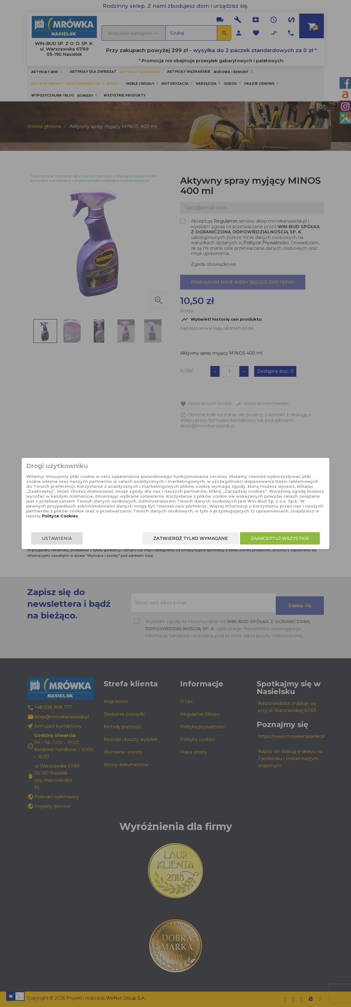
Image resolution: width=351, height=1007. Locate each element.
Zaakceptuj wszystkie (276, 538)
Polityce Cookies (170, 515)
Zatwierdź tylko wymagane (187, 538)
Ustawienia (60, 538)
